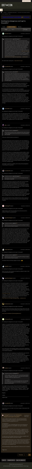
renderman (7, 303)
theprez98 (7, 249)
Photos (19, 27)
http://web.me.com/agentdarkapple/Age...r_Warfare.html (16, 56)
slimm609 (7, 108)
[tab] (4, 27)
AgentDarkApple (9, 217)
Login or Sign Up (26, 1)
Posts (4, 27)
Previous (21, 454)
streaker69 (7, 66)
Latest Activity (11, 27)
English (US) (11, 460)
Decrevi (6, 33)
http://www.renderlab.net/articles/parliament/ (11, 313)
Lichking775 (7, 206)
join (22, 17)
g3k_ (6, 125)
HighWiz (7, 266)
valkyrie (6, 368)
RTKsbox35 (7, 319)
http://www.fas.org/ (25, 51)
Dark (4, 460)
